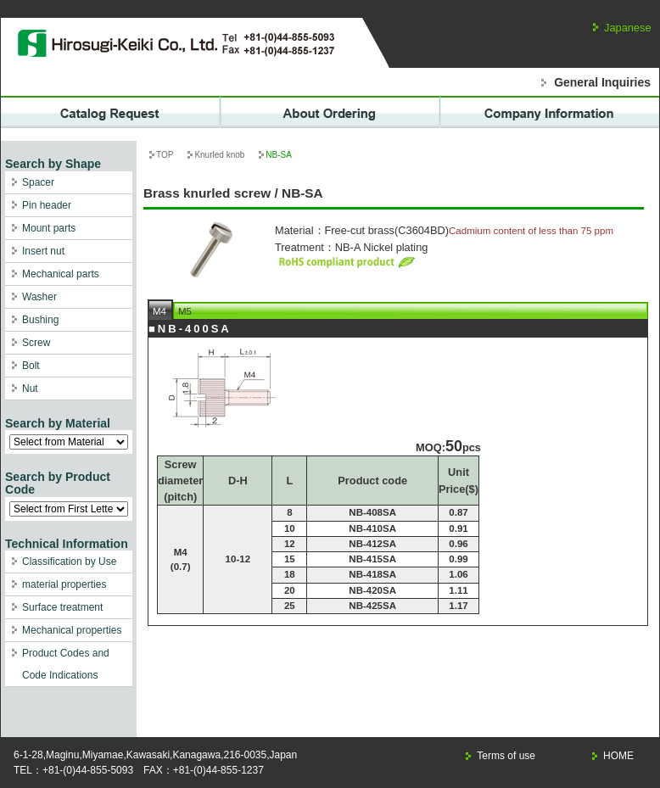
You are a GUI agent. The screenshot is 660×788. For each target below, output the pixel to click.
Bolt (31, 366)
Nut (30, 388)
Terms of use (506, 756)
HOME (618, 756)
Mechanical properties (71, 630)
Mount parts (49, 228)
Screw (36, 343)
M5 (185, 311)
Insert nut (43, 251)
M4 (159, 311)
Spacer (38, 182)
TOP (164, 154)
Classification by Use (69, 561)
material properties (64, 584)
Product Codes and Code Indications (65, 664)
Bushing (40, 320)
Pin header (46, 205)
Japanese (628, 27)
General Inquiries (602, 82)
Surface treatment (62, 607)
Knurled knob (219, 154)
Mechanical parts (60, 274)
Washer (39, 297)
